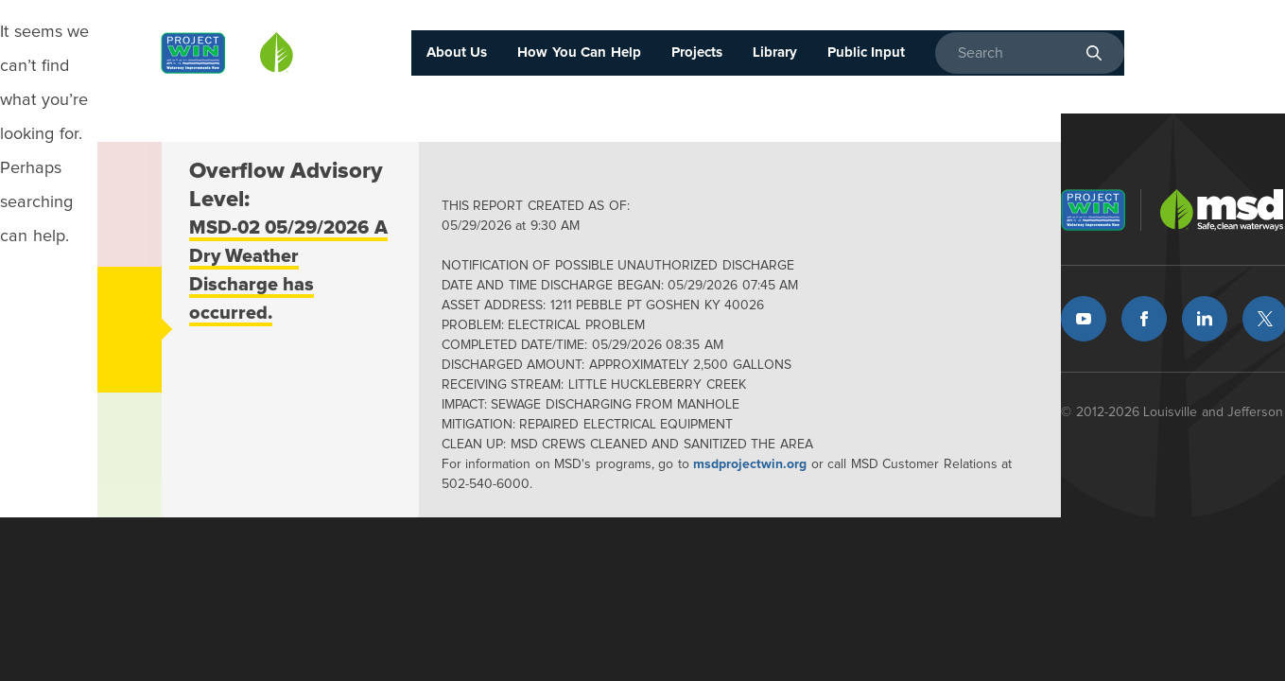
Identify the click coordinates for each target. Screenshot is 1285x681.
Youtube (1083, 318)
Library (775, 52)
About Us (457, 52)
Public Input (866, 52)
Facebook (1144, 318)
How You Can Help (579, 52)
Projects (696, 52)
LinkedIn (1204, 318)
